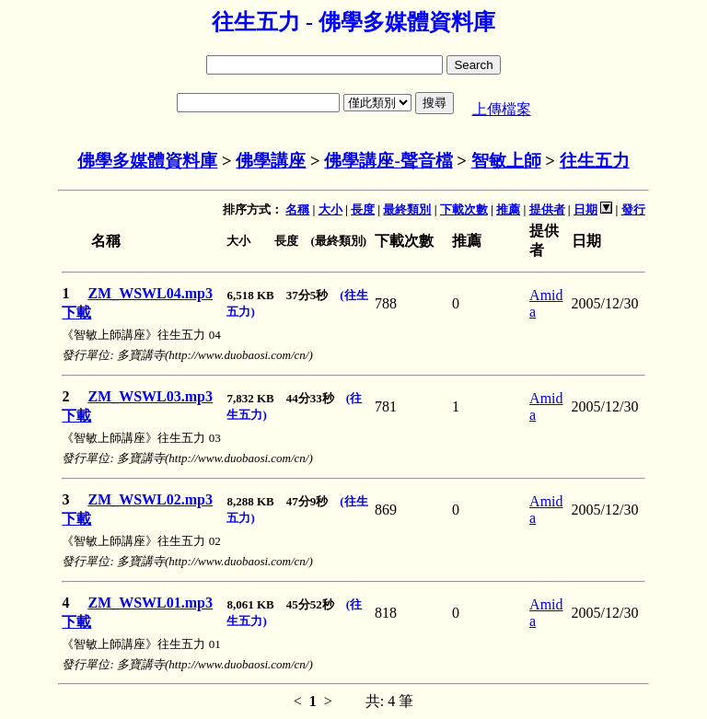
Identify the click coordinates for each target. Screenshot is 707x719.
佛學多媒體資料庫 (147, 160)
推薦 (508, 209)
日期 (585, 209)
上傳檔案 (501, 109)
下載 (76, 312)
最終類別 (407, 209)
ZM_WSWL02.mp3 (150, 499)
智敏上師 (506, 160)
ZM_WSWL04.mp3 (150, 293)
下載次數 (464, 209)
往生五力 (595, 160)
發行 (633, 209)
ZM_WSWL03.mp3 (150, 396)
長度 (363, 209)
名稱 (297, 209)
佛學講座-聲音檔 (388, 160)
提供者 (547, 209)
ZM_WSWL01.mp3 (150, 602)
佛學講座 (271, 160)
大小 (330, 209)
